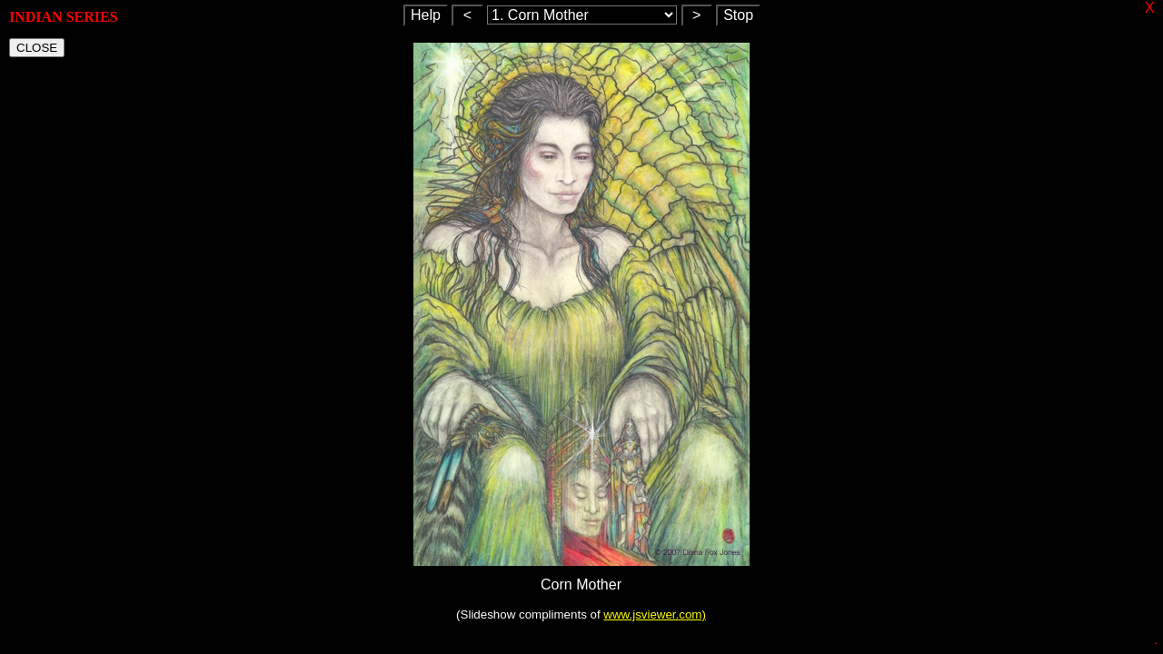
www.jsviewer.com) (654, 614)
